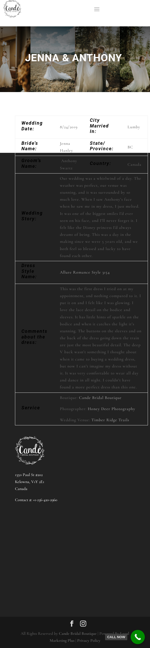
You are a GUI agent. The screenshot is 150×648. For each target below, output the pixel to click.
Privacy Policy (88, 640)
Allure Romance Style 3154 (85, 272)
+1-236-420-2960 (45, 499)
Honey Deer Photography (111, 408)
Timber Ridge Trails (110, 420)
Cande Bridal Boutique (100, 397)
